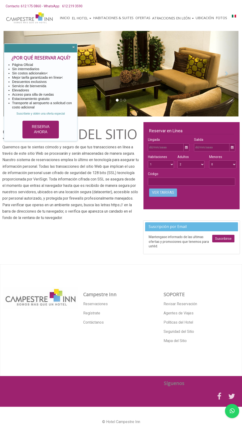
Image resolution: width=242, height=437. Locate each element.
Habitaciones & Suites (113, 18)
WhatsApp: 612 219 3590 (63, 6)
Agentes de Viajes (179, 313)
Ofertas (142, 18)
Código (153, 174)
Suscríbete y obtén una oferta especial (41, 113)
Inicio (65, 18)
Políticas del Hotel (178, 322)
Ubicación (205, 18)
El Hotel (81, 18)
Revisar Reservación (180, 304)
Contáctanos (93, 322)
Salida (198, 139)
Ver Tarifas (163, 192)
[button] (226, 73)
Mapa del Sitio (175, 341)
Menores (215, 157)
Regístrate (91, 313)
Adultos (183, 157)
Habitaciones (157, 157)
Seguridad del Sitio (179, 332)
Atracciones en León (173, 18)
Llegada (154, 139)
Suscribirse (223, 238)
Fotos (221, 18)
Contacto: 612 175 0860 (23, 6)
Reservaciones (95, 304)
